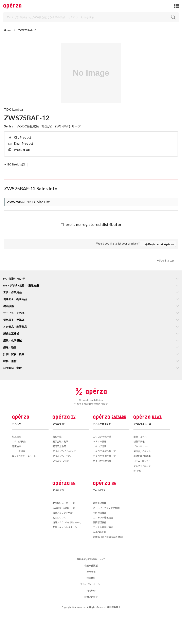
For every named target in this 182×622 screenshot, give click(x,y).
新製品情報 (139, 441)
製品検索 (16, 436)
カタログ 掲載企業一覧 (104, 451)
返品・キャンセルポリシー (66, 527)
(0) (14, 164)
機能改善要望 (91, 565)
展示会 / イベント (142, 451)
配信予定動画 (59, 446)
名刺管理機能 (99, 512)
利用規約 (91, 590)
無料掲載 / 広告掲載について (91, 559)
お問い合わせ (91, 596)
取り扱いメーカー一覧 (64, 502)
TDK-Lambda (13, 109)
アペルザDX (99, 490)
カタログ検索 (18, 441)
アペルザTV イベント (63, 456)
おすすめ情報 (99, 441)
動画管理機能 (99, 522)
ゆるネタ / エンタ (142, 465)
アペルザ (16, 423)
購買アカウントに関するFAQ (67, 522)
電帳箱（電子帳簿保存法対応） (108, 536)
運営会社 (91, 571)
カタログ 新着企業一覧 (104, 456)
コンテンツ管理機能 (103, 517)
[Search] (91, 17)
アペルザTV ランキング (64, 451)
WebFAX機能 (99, 532)
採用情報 (91, 578)
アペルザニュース (142, 423)
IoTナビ (137, 470)
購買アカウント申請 (63, 512)
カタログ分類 (99, 446)
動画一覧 (57, 436)
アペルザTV (59, 423)
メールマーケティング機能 (106, 507)
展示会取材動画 (60, 441)
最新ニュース (140, 436)
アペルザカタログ (102, 423)
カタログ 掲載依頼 (102, 460)
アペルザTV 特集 (61, 460)
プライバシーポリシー (91, 584)
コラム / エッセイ (142, 460)
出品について (59, 517)
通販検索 (16, 446)
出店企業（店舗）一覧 (64, 507)
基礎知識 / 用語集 (142, 456)
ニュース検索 (18, 451)
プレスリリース (141, 446)
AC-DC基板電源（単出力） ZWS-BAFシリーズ (49, 126)
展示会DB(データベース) (24, 456)
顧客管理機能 (99, 502)
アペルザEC (59, 490)
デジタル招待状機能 (103, 527)
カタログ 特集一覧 (102, 436)
